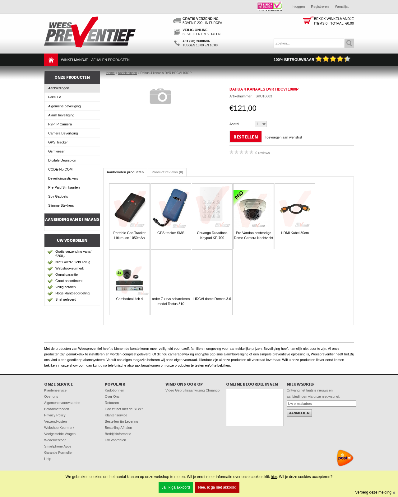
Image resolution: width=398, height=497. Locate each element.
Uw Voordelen (115, 440)
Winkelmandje (74, 60)
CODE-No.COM (60, 169)
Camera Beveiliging (63, 133)
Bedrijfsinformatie (118, 434)
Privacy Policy (54, 415)
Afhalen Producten (110, 60)
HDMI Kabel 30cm (295, 233)
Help (47, 459)
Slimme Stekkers (61, 205)
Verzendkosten (55, 421)
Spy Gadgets (58, 196)
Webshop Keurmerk (59, 427)
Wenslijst (342, 6)
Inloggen (298, 6)
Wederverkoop (55, 440)
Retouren (112, 403)
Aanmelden (299, 413)
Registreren (320, 6)
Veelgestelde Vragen (60, 434)
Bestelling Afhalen (118, 427)
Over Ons (112, 396)
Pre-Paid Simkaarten (64, 187)
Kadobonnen (114, 390)
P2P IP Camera (60, 124)
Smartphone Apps (57, 446)
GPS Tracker (58, 142)
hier (274, 477)
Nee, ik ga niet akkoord (217, 487)
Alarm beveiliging (61, 115)
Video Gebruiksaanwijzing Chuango (192, 390)
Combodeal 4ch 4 (129, 299)
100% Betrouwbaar (312, 60)
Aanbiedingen (58, 88)
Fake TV (54, 97)
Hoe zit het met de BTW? (124, 409)
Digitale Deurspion (62, 160)
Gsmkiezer (56, 151)
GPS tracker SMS (170, 233)
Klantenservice (55, 390)
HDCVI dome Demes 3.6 (212, 299)
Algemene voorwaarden (62, 403)
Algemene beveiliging (64, 106)
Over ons (51, 396)
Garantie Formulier (58, 452)
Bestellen (246, 137)
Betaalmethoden (56, 409)
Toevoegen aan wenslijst (283, 137)
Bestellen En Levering (121, 421)
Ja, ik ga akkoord (176, 487)
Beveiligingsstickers (63, 178)
